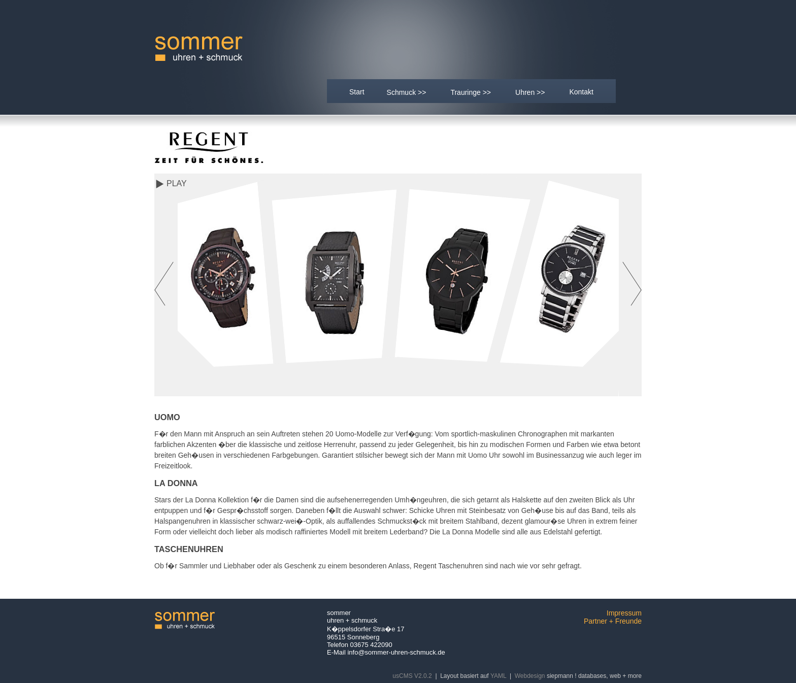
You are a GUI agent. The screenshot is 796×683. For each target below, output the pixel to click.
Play (177, 183)
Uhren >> (530, 91)
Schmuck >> (407, 91)
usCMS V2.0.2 (412, 675)
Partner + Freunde (613, 621)
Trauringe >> (470, 91)
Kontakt (581, 92)
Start (356, 92)
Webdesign (530, 675)
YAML (498, 675)
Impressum (624, 613)
